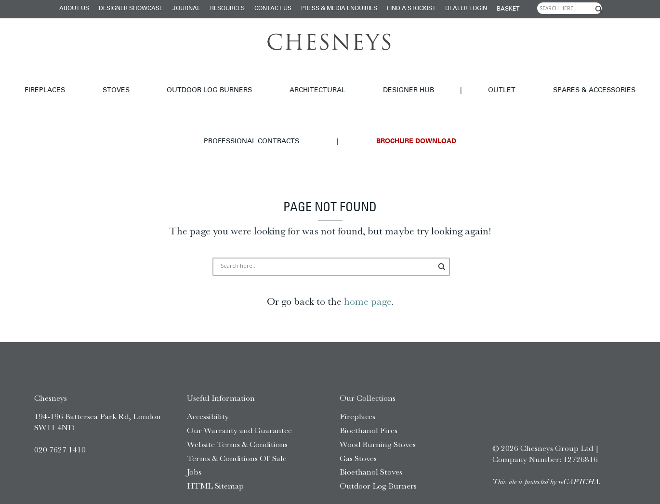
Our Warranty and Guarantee (239, 396)
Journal (186, 9)
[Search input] (569, 8)
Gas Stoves (358, 424)
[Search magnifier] (599, 9)
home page (367, 267)
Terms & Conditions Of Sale (237, 424)
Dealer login (466, 9)
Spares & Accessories (463, 79)
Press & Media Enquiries (339, 9)
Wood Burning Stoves (378, 410)
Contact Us (272, 9)
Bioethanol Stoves (371, 438)
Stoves (96, 79)
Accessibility (208, 382)
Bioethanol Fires (368, 396)
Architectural (254, 79)
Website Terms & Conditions (237, 410)
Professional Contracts (567, 79)
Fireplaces (48, 79)
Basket (508, 9)
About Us (74, 9)
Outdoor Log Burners (168, 79)
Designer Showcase (131, 9)
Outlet (393, 79)
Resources (227, 9)
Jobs (194, 438)
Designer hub (322, 79)
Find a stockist (411, 9)
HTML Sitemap (215, 451)
